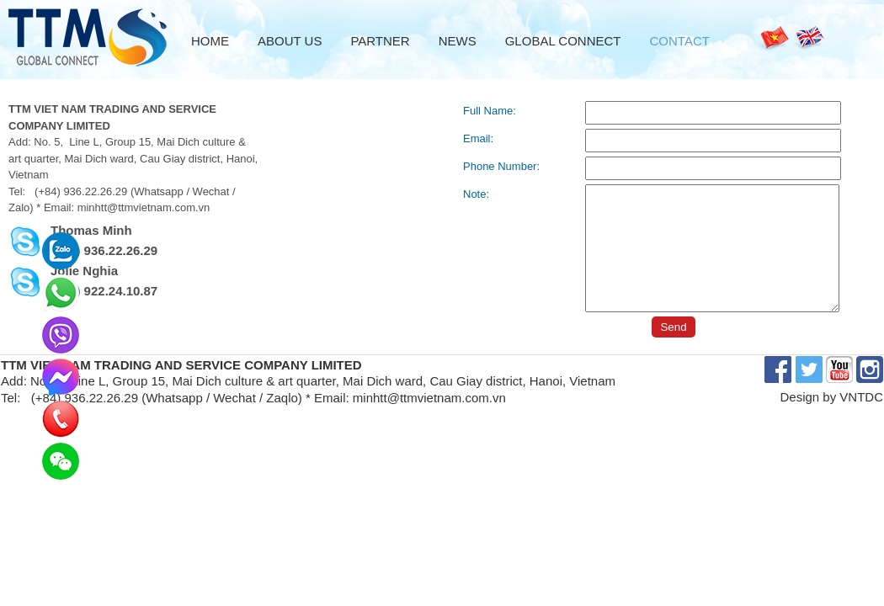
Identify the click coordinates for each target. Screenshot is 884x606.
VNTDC (861, 397)
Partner (379, 41)
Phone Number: (501, 166)
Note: (476, 194)
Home (210, 41)
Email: (478, 138)
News (458, 41)
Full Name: (489, 110)
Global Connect (563, 41)
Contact (680, 41)
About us (290, 41)
